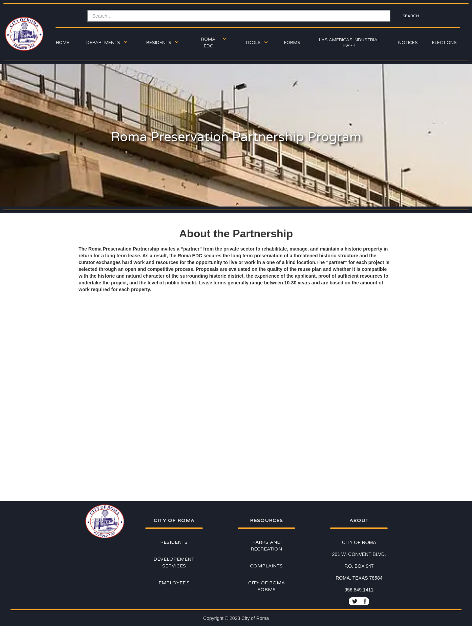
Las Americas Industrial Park (349, 42)
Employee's (174, 583)
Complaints (266, 566)
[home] (23, 34)
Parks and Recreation (266, 545)
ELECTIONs (444, 42)
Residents (174, 542)
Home (62, 42)
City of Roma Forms (266, 586)
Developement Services (173, 562)
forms (292, 42)
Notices (408, 42)
